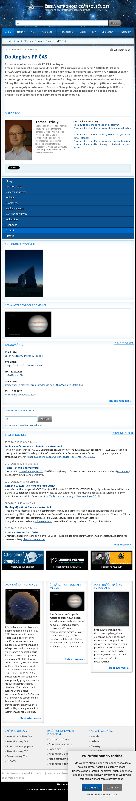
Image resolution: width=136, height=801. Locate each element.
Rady (93, 31)
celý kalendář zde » (119, 400)
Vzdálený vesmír (14, 208)
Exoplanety (11, 203)
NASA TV (11, 761)
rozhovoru (123, 471)
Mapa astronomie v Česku (63, 758)
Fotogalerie (67, 31)
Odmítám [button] (113, 787)
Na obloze (47, 31)
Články (7, 31)
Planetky (95, 746)
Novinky (21, 31)
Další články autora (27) (85, 121)
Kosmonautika (13, 186)
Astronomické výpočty (60, 744)
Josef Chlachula (30, 463)
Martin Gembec (30, 481)
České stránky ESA (17, 756)
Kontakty (126, 31)
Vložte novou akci (124, 342)
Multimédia (11, 219)
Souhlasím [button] (92, 787)
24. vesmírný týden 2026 (21, 584)
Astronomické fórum (60, 763)
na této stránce (106, 90)
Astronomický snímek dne (23, 244)
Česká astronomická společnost (27, 773)
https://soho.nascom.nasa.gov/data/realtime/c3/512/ (71, 496)
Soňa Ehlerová (29, 442)
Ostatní (38, 41)
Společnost (107, 31)
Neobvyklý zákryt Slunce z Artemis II (28, 507)
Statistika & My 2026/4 (31, 471)
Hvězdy (9, 197)
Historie (9, 235)
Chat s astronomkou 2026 (21, 532)
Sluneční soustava (15, 192)
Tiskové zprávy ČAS (17, 741)
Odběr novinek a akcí (19, 410)
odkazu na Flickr (43, 521)
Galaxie (95, 741)
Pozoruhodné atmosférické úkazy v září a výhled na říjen (101, 141)
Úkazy (8, 181)
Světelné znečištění (16, 214)
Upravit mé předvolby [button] (102, 794)
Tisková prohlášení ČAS (19, 736)
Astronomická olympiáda (20, 746)
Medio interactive (50, 789)
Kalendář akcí (14, 344)
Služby (83, 31)
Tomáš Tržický (29, 49)
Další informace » (30, 718)
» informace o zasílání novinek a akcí (24, 425)
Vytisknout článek (122, 49)
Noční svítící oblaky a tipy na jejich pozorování (96, 124)
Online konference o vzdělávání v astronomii (33, 446)
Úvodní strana (12, 41)
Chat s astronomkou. (34, 539)
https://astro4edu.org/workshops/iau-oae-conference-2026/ (61, 456)
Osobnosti (11, 225)
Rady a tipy (55, 748)
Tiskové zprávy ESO (17, 751)
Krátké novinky (15, 434)
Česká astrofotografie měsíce (25, 305)
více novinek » (122, 544)
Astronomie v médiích (60, 753)
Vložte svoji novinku (123, 432)
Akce (33, 31)
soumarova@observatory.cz (61, 94)
